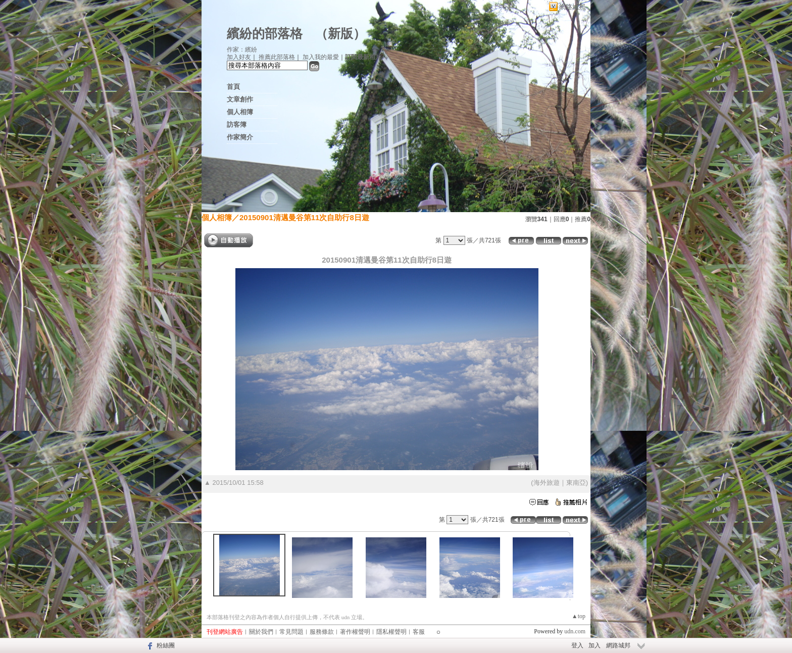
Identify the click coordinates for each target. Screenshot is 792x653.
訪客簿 (236, 124)
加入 (594, 645)
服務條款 (322, 631)
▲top (578, 616)
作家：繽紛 (242, 49)
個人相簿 (240, 112)
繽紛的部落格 (265, 33)
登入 (577, 645)
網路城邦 (572, 7)
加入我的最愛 (321, 57)
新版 (340, 33)
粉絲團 (166, 645)
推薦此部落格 (277, 57)
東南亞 (576, 482)
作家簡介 (240, 137)
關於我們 (261, 631)
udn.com (574, 631)
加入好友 (239, 57)
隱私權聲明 (391, 631)
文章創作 (240, 99)
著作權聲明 (355, 631)
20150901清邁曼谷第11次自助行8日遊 (304, 217)
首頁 (233, 86)
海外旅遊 (546, 482)
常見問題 (291, 631)
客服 (419, 631)
